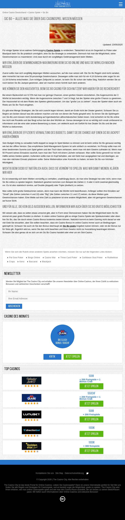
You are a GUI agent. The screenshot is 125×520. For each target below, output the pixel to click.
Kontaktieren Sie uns (45, 473)
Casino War (50, 257)
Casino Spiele (53, 50)
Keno (21, 261)
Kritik (52, 356)
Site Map (59, 473)
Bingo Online (34, 257)
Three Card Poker (68, 257)
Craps (12, 261)
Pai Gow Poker (16, 257)
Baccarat (33, 261)
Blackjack (46, 261)
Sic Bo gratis (69, 226)
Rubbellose (112, 257)
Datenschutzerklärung (74, 473)
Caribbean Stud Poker (92, 257)
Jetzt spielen (73, 356)
